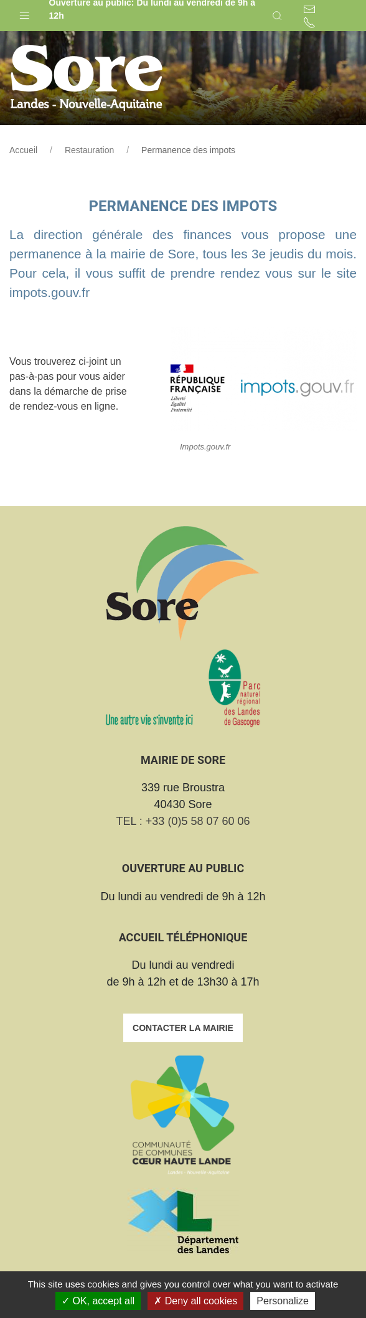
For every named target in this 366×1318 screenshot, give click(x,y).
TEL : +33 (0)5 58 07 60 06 (183, 821)
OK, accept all (98, 1301)
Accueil (23, 150)
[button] (24, 13)
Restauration (89, 150)
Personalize (282, 1301)
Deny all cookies (195, 1301)
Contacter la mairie (183, 1028)
